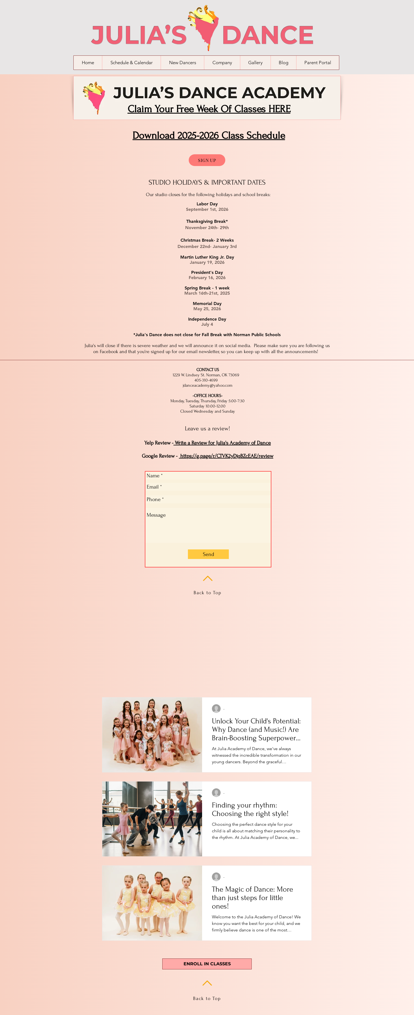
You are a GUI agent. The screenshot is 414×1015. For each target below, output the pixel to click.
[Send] (208, 554)
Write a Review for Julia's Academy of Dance (222, 443)
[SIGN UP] (207, 160)
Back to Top (207, 592)
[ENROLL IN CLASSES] (207, 963)
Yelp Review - (158, 443)
